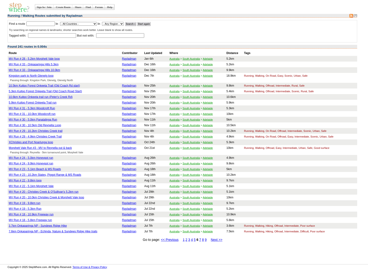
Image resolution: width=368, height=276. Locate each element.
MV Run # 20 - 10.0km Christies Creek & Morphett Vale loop (46, 197)
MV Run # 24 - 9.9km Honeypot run (31, 163)
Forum (99, 7)
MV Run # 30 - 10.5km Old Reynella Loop (35, 125)
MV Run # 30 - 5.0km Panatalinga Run (33, 119)
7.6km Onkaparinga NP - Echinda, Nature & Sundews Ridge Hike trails (53, 231)
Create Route (63, 7)
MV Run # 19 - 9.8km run (24, 203)
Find (88, 7)
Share (78, 7)
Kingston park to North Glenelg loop (31, 75)
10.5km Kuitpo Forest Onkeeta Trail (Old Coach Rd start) (44, 85)
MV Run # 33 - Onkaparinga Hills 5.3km (33, 64)
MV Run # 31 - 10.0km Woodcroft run (32, 114)
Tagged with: (18, 35)
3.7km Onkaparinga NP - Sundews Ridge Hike (38, 225)
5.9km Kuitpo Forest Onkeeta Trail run (33, 102)
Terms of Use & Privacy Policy (90, 267)
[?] (355, 15)
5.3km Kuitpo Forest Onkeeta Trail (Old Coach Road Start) (45, 91)
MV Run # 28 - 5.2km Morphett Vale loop (34, 58)
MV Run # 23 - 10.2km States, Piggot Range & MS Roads (45, 174)
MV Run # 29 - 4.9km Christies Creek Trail (35, 136)
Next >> (216, 240)
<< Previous (170, 240)
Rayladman (129, 58)
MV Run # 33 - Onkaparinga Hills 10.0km (34, 70)
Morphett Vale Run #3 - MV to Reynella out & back (40, 148)
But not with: (86, 35)
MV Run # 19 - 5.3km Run (25, 208)
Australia (174, 58)
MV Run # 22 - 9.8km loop (25, 180)
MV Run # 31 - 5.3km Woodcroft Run (32, 108)
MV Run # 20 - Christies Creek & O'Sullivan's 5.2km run (43, 191)
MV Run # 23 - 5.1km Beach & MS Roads (35, 169)
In (57, 23)
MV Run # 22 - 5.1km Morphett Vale (31, 186)
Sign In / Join (44, 7)
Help (110, 7)
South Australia (191, 58)
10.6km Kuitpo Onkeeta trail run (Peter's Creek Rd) (41, 97)
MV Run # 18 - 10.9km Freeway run (31, 214)
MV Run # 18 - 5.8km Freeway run (30, 220)
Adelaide (208, 58)
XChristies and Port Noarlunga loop (31, 142)
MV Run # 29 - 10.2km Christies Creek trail (35, 131)
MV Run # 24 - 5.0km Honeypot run (31, 157)
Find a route (17, 23)
